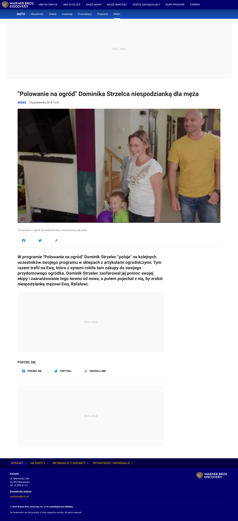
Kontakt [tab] (19, 463)
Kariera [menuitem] (195, 4)
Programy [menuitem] (102, 14)
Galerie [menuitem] (52, 14)
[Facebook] (24, 240)
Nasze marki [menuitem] (94, 4)
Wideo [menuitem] (117, 14)
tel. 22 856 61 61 (19, 485)
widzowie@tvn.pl (19, 496)
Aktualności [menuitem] (37, 14)
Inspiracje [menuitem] (67, 14)
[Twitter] (40, 240)
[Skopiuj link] (56, 240)
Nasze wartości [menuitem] (117, 4)
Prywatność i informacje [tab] (113, 463)
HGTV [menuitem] (21, 14)
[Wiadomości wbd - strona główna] (18, 4)
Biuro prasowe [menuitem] (175, 4)
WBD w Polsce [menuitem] (71, 4)
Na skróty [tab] (39, 463)
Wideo (22, 102)
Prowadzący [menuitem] (85, 14)
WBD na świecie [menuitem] (48, 4)
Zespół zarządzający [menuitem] (146, 4)
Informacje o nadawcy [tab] (70, 463)
